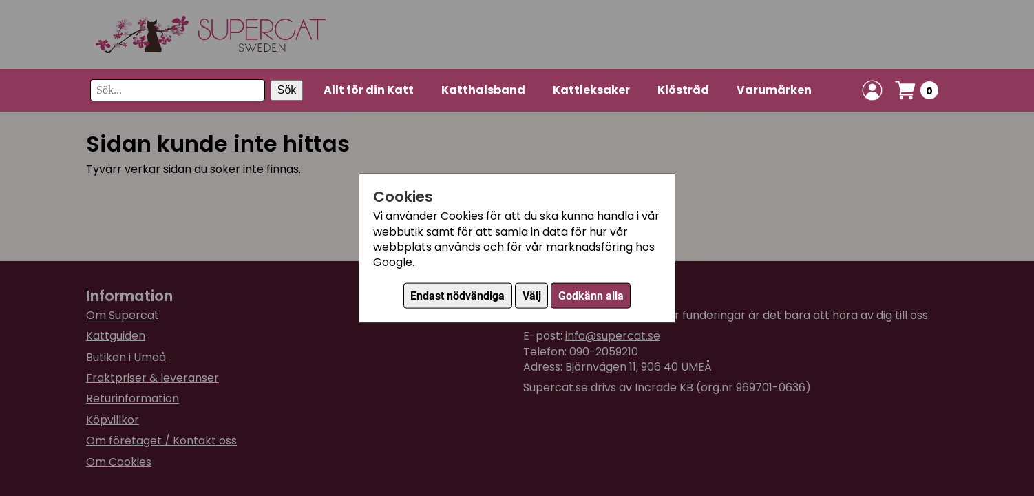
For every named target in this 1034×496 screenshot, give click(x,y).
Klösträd (683, 89)
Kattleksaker (591, 89)
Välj (532, 295)
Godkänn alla (591, 295)
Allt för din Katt (369, 89)
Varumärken (774, 89)
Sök (287, 90)
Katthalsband (483, 89)
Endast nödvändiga (457, 295)
